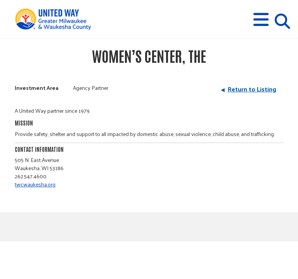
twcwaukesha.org (35, 184)
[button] (260, 19)
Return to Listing (252, 89)
